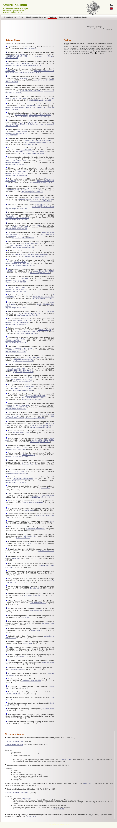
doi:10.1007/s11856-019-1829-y (28, 199)
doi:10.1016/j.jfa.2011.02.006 (21, 388)
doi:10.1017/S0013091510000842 (33, 397)
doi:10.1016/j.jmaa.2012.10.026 (29, 331)
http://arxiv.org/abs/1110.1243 (15, 352)
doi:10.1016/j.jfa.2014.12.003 (15, 280)
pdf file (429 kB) (31, 816)
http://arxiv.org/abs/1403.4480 (15, 291)
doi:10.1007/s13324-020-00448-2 (36, 142)
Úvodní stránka (10, 17)
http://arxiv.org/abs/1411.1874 (40, 273)
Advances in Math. (23, 348)
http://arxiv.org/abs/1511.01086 (23, 247)
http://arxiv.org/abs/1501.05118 (23, 265)
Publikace (52, 17)
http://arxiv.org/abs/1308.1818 (15, 308)
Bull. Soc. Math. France (21, 433)
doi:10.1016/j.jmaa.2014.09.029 (16, 289)
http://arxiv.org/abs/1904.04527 (33, 153)
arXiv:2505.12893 (11, 58)
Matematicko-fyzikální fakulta (13, 11)
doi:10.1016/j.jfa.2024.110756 (43, 80)
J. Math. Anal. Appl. (21, 131)
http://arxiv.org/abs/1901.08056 (16, 175)
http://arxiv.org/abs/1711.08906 (32, 192)
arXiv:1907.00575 (30, 144)
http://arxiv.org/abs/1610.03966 (16, 219)
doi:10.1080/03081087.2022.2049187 (35, 116)
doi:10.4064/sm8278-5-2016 (44, 271)
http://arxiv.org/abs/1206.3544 (27, 333)
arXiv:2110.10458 (21, 115)
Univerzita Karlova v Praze (12, 12)
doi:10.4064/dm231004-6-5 (14, 107)
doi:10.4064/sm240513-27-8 (44, 71)
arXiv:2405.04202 (34, 72)
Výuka (21, 17)
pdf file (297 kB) (88, 783)
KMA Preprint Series (23, 538)
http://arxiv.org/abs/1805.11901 (40, 182)
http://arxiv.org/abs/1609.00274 (16, 229)
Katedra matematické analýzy (15, 9)
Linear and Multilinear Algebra (40, 115)
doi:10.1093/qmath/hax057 (18, 227)
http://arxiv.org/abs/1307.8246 (27, 315)
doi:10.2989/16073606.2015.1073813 (18, 263)
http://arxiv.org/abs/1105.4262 (23, 361)
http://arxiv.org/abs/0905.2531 (39, 427)
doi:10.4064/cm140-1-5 (32, 313)
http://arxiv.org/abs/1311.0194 (42, 298)
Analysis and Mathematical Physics (38, 140)
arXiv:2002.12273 (11, 126)
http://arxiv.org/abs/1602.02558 (23, 238)
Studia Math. (10, 71)
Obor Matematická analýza (36, 17)
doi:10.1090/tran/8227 (13, 162)
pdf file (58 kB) (28, 798)
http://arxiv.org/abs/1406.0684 (15, 282)
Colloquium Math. (36, 610)
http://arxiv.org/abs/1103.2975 (23, 372)
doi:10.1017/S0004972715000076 (17, 322)
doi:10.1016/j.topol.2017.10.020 (43, 207)
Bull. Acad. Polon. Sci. (30, 464)
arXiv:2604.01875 (30, 49)
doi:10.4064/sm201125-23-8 (19, 124)
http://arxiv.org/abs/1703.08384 (40, 201)
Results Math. (21, 54)
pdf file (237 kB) (30, 536)
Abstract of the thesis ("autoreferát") (17, 792)
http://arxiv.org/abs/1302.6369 (15, 324)
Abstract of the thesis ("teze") (15, 741)
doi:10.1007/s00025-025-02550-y (16, 56)
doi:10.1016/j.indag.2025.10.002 (16, 65)
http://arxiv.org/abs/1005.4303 (35, 418)
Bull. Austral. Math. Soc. (22, 321)
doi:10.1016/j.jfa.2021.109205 (26, 151)
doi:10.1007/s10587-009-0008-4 (41, 497)
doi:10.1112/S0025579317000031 (17, 218)
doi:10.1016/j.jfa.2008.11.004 (15, 449)
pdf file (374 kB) (67, 759)
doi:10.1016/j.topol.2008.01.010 (16, 473)
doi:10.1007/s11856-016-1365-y (23, 254)
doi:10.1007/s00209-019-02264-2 (16, 190)
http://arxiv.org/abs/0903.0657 (15, 482)
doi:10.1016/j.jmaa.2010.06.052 (16, 407)
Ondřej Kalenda (15, 5)
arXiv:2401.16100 (11, 82)
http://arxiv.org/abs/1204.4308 (15, 342)
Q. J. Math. (38, 225)
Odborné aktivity (65, 17)
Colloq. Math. (49, 311)
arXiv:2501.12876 (34, 65)
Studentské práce (80, 17)
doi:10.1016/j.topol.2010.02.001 (43, 440)
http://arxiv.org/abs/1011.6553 (22, 390)
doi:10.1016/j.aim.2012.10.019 (15, 350)
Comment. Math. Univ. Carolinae (32, 503)
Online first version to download (16, 72)
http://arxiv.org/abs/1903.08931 (16, 164)
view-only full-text (44, 56)
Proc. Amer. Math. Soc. (15, 368)
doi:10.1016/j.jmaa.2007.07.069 (16, 456)
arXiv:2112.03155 (11, 109)
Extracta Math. (35, 588)
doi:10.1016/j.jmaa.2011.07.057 (23, 359)
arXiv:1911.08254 (11, 135)
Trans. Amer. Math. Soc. (15, 161)
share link (26, 63)
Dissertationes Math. (33, 106)
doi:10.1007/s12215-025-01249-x (31, 91)
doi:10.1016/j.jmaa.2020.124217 (16, 133)
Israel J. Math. (40, 197)
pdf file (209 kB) (58, 809)
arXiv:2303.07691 (11, 98)
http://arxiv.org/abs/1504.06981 (34, 256)
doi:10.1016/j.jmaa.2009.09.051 (43, 425)
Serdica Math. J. (36, 630)
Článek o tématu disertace (14, 745)
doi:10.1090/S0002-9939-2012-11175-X (19, 370)
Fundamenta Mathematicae (23, 479)
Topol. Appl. (23, 98)
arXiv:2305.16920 (15, 93)
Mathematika (9, 216)
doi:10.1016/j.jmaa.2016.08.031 (20, 245)
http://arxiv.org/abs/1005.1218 (15, 409)
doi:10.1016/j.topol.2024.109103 (39, 100)
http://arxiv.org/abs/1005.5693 (31, 399)
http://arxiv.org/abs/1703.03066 (16, 208)
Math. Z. (29, 188)
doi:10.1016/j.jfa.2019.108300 (15, 173)
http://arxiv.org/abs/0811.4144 (40, 442)
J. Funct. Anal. (22, 78)
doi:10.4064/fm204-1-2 (13, 480)
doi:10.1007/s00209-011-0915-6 (22, 379)
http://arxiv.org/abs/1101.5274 (23, 381)
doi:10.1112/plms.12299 (45, 181)
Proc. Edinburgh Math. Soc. (35, 396)
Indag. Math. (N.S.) (12, 63)
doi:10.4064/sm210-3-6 (13, 341)
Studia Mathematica (18, 669)
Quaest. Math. (20, 262)
